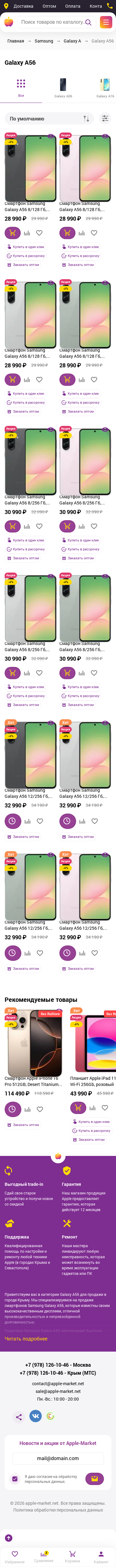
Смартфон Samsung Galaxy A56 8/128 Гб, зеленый (80, 354)
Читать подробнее (26, 1338)
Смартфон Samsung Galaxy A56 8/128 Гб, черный (25, 207)
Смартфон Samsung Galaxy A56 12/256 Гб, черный (27, 794)
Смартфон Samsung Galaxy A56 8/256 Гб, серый (25, 647)
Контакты (100, 6)
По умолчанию (27, 118)
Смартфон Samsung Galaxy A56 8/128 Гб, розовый (80, 207)
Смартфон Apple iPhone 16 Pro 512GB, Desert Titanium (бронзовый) (31, 1082)
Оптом (49, 6)
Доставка (23, 6)
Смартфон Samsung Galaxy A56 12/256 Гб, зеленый (27, 925)
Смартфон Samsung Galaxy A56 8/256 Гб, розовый (80, 500)
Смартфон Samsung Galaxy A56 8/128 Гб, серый (25, 354)
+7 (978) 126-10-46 (47, 1364)
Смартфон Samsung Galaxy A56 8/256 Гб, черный (25, 500)
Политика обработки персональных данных (58, 1510)
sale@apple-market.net (58, 1391)
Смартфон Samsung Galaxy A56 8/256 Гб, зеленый (80, 647)
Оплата (72, 6)
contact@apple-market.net (58, 1383)
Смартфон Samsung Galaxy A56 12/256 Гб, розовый (81, 925)
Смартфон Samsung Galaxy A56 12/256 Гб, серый (81, 794)
